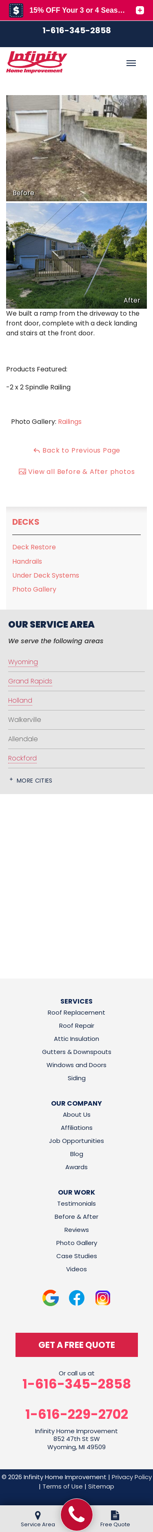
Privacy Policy (132, 1477)
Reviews (76, 1229)
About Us (77, 1114)
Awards (76, 1167)
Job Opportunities (76, 1140)
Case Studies (76, 1256)
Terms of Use (62, 1486)
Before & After (76, 1216)
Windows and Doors (76, 1065)
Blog (76, 1154)
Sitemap (101, 1486)
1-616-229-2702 (76, 1414)
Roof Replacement (76, 1012)
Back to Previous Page (77, 450)
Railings (70, 421)
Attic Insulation (76, 1038)
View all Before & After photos (76, 471)
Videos (76, 1269)
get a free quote (76, 1345)
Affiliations (77, 1127)
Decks (26, 521)
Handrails (27, 561)
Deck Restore (34, 547)
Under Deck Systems (45, 575)
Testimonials (76, 1203)
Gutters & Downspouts (76, 1051)
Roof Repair (76, 1025)
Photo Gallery (34, 589)
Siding (77, 1078)
